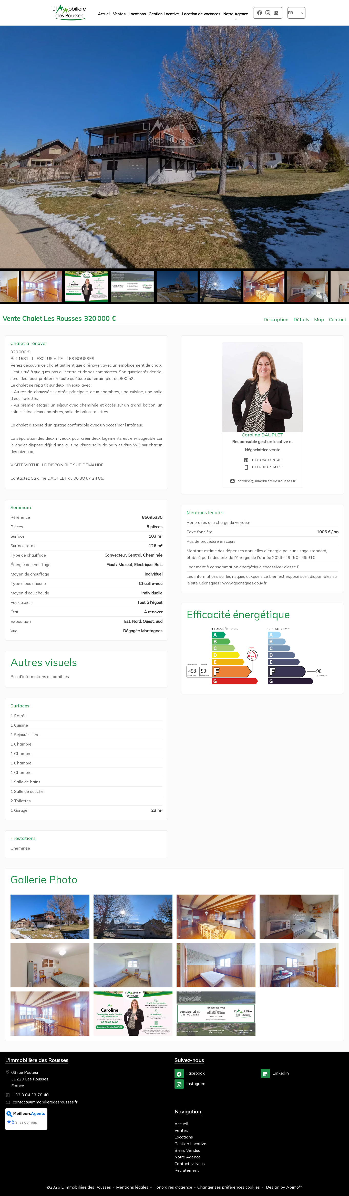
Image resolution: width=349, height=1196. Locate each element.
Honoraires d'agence (172, 1187)
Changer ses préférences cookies (228, 1187)
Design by (284, 1187)
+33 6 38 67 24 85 (266, 467)
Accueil (69, 12)
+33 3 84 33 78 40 (266, 460)
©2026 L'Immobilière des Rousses (78, 1187)
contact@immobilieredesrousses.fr (45, 1101)
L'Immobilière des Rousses (36, 1060)
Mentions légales (132, 1187)
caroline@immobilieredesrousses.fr (266, 481)
